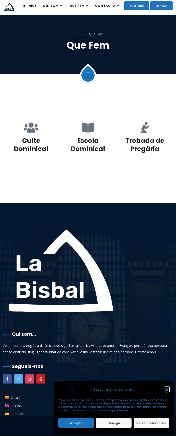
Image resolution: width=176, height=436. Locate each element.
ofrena (161, 6)
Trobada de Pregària (144, 144)
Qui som (51, 5)
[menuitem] (14, 398)
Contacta (105, 5)
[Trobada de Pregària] (144, 127)
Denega (114, 423)
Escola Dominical (88, 144)
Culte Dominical (31, 144)
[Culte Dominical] (31, 127)
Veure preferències (151, 423)
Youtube (136, 6)
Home (78, 34)
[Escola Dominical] (88, 127)
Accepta (76, 423)
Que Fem (77, 5)
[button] (167, 389)
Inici (29, 5)
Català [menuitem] (15, 397)
